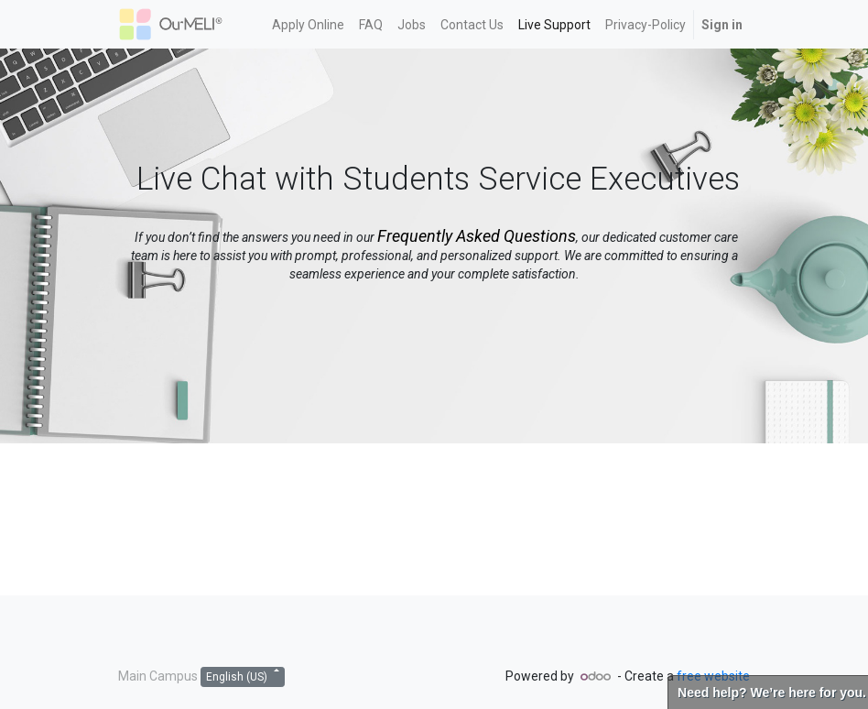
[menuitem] (308, 24)
